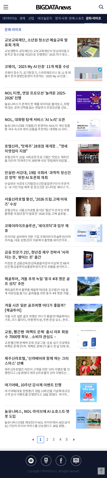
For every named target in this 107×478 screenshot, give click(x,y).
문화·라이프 (93, 18)
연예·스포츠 (76, 18)
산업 (31, 18)
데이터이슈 (10, 18)
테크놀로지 (45, 18)
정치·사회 (61, 18)
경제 (22, 18)
